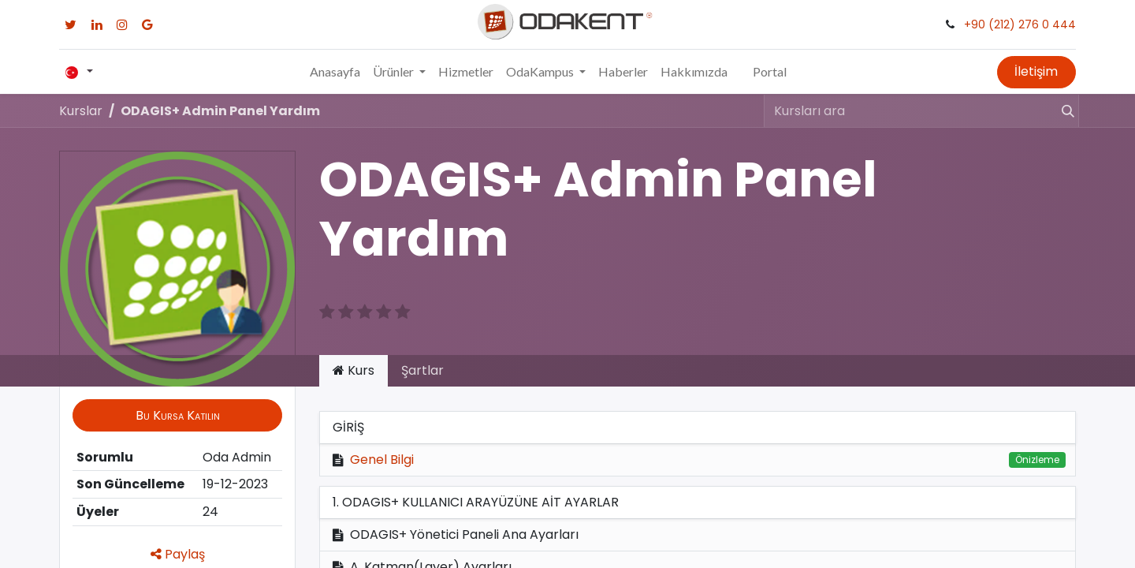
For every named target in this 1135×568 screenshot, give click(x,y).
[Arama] (1061, 110)
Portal (770, 71)
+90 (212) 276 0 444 (1020, 24)
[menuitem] (335, 72)
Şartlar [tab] (422, 370)
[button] (177, 415)
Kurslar (80, 111)
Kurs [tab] (353, 370)
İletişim (1036, 71)
